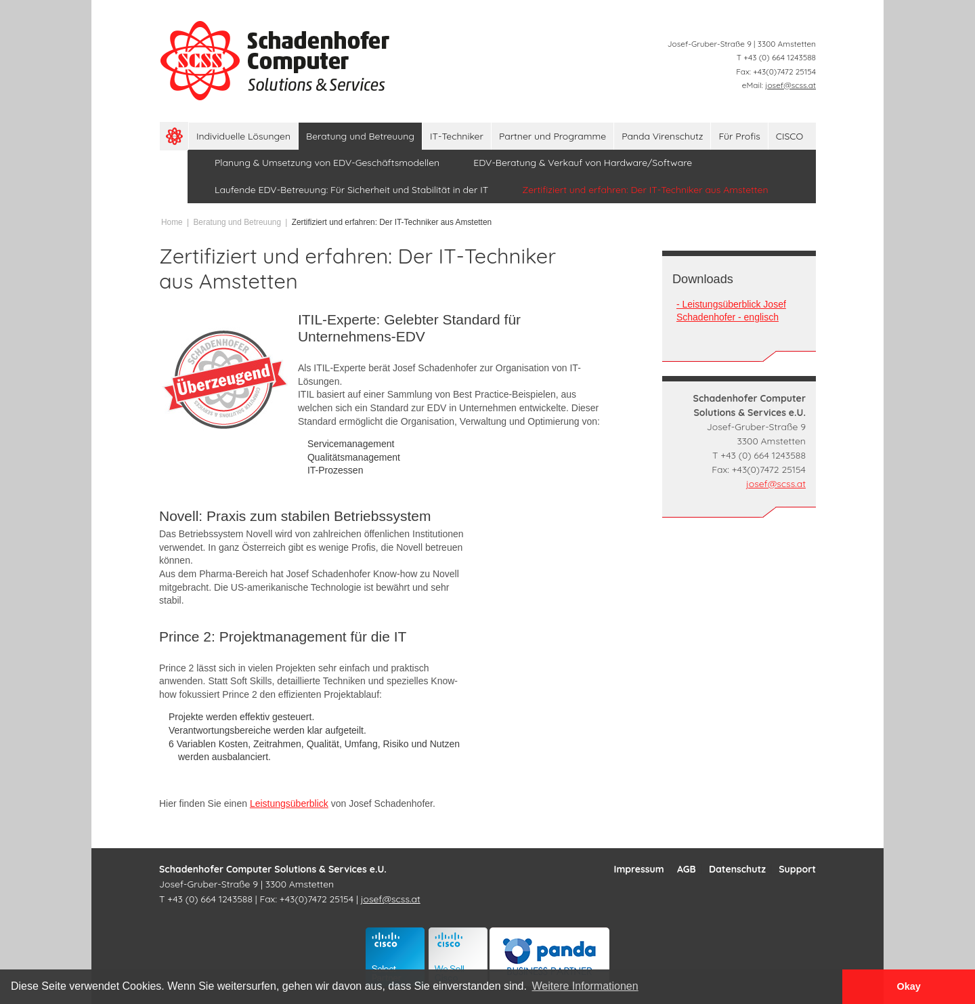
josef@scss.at (790, 85)
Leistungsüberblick (289, 803)
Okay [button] (908, 986)
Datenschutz (737, 869)
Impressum (639, 869)
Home (172, 222)
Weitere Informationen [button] (585, 986)
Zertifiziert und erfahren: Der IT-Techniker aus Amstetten (392, 222)
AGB (686, 869)
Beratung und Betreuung (237, 222)
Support (797, 869)
